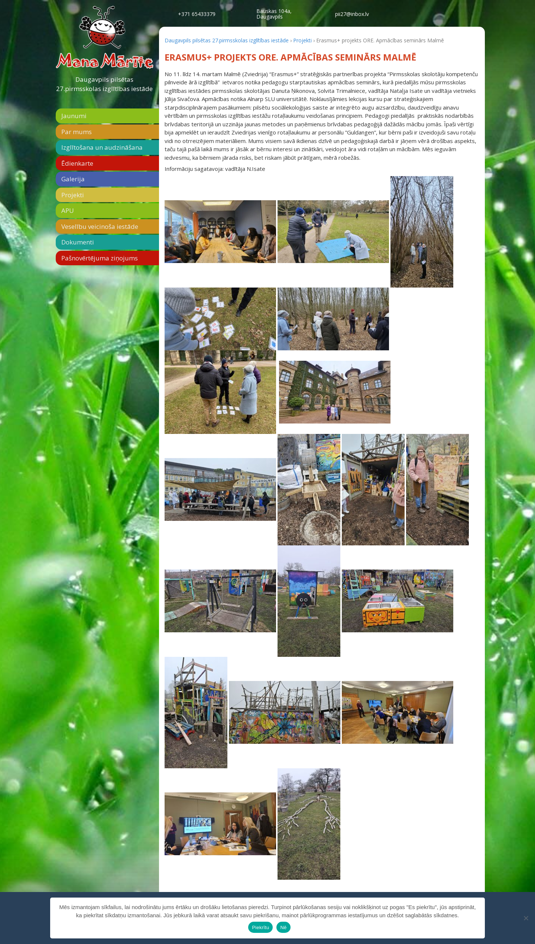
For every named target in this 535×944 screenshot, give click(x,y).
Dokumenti (77, 242)
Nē (283, 927)
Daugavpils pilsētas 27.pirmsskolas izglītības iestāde (104, 84)
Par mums (76, 131)
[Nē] (525, 918)
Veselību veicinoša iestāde (99, 226)
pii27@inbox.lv (352, 13)
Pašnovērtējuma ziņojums (99, 258)
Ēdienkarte (77, 163)
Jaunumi (74, 115)
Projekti (72, 195)
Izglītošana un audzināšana (102, 147)
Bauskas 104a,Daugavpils (274, 13)
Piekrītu (260, 927)
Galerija (73, 179)
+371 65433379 (196, 13)
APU (67, 210)
